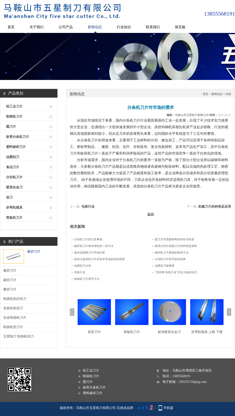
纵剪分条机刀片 (17, 137)
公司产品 (66, 27)
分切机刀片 (14, 177)
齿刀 (9, 197)
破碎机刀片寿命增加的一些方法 (94, 246)
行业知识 (124, 27)
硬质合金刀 (14, 187)
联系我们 (153, 27)
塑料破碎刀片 (16, 147)
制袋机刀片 (14, 116)
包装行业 (88, 206)
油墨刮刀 (12, 157)
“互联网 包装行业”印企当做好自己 (176, 272)
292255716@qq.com (193, 382)
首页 (11, 27)
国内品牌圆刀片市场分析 (89, 252)
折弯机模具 (14, 207)
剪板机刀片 (14, 217)
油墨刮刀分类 (82, 265)
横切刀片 (9, 289)
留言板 (180, 27)
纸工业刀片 (14, 106)
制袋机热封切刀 (14, 299)
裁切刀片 (9, 280)
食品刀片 (12, 167)
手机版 (168, 408)
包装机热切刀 (13, 308)
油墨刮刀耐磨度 (164, 265)
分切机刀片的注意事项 (88, 239)
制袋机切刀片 (13, 327)
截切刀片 (33, 251)
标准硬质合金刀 (169, 332)
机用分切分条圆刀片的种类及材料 (176, 246)
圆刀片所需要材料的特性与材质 (174, 239)
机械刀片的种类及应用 (214, 206)
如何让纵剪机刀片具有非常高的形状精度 (99, 259)
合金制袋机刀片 (14, 317)
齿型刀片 (94, 332)
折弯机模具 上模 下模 (207, 332)
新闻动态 (95, 27)
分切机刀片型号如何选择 (170, 259)
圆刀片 (11, 126)
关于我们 (37, 27)
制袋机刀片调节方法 (86, 279)
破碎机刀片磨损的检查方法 (172, 252)
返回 (150, 214)
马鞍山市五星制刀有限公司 (192, 115)
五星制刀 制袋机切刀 (18, 336)
